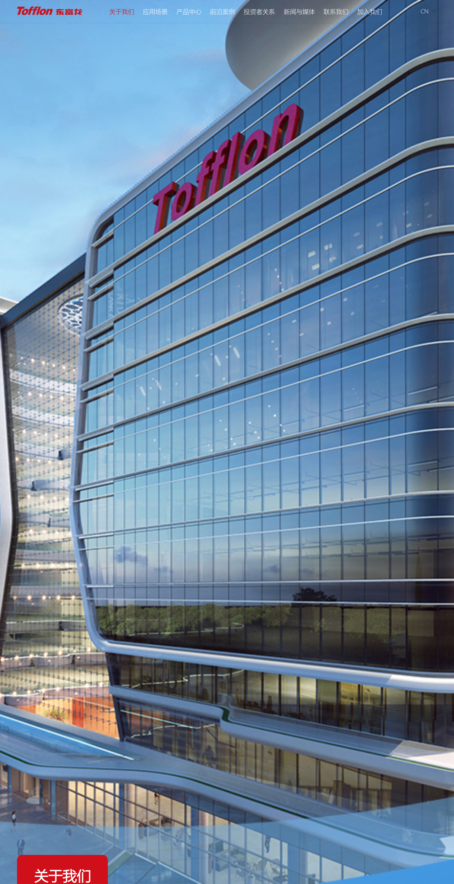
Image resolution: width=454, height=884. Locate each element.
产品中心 (188, 11)
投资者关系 (259, 11)
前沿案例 (222, 11)
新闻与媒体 (299, 11)
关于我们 (121, 11)
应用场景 (155, 11)
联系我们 (335, 11)
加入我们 (369, 11)
